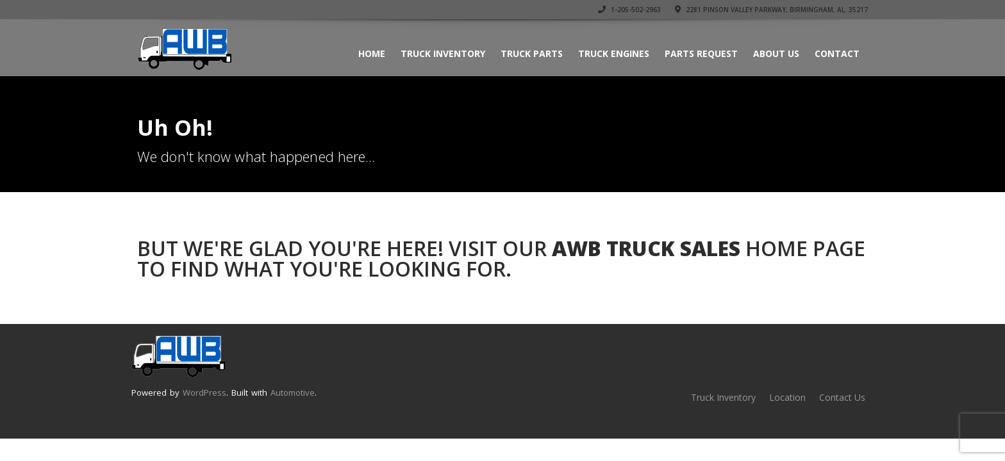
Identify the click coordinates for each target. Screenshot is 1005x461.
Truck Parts (532, 53)
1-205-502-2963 (629, 9)
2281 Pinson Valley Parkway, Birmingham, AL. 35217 (771, 9)
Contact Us (842, 397)
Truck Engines (613, 53)
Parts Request (701, 53)
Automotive (292, 392)
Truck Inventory (443, 53)
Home (371, 53)
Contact (837, 53)
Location (787, 397)
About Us (776, 53)
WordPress (204, 392)
